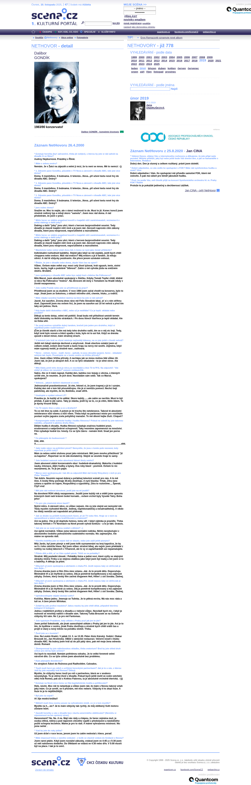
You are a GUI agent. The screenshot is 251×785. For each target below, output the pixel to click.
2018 (194, 60)
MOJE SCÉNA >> (135, 4)
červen (182, 68)
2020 (211, 60)
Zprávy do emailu (44, 769)
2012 (149, 60)
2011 (141, 60)
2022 (134, 64)
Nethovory (52, 37)
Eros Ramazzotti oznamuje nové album (162, 37)
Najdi (174, 88)
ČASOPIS (47, 32)
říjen (149, 71)
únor (143, 68)
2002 (157, 57)
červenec (193, 68)
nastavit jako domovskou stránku (139, 27)
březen (152, 68)
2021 (218, 60)
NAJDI (116, 23)
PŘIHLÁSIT (130, 16)
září (142, 71)
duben (162, 68)
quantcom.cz (163, 32)
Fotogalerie (82, 37)
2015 (172, 60)
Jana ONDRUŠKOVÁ (155, 106)
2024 (149, 64)
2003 (164, 57)
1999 (134, 57)
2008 (202, 57)
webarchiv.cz (209, 32)
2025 (157, 64)
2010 (134, 60)
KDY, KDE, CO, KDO (68, 32)
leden (134, 68)
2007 (194, 57)
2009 (210, 57)
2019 (202, 60)
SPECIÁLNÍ (89, 32)
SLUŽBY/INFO (108, 32)
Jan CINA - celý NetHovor (200, 190)
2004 (172, 57)
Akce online (67, 37)
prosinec (170, 71)
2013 (157, 60)
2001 (149, 57)
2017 (187, 60)
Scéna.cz (37, 9)
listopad (158, 71)
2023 (141, 64)
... (122, 132)
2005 (179, 57)
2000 (141, 57)
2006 (187, 57)
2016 (179, 60)
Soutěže (39, 37)
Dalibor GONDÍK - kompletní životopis (100, 132)
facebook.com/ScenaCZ (186, 32)
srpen (134, 71)
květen (172, 68)
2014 (164, 60)
